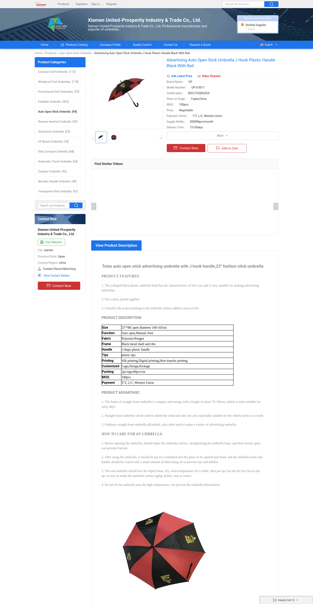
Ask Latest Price (181, 76)
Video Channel (211, 76)
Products (63, 4)
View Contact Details (56, 275)
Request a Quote (200, 44)
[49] (57, 121)
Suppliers (82, 4)
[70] (58, 91)
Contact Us (171, 44)
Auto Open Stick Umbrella (75, 53)
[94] (57, 111)
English (266, 44)
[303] (53, 101)
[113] (56, 71)
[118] (58, 81)
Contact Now (59, 286)
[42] (52, 171)
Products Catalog (74, 45)
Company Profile (110, 44)
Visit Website (50, 242)
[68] (56, 151)
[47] (58, 191)
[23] (54, 131)
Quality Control (142, 44)
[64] (58, 161)
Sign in (95, 4)
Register (111, 4)
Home (45, 44)
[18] (53, 141)
